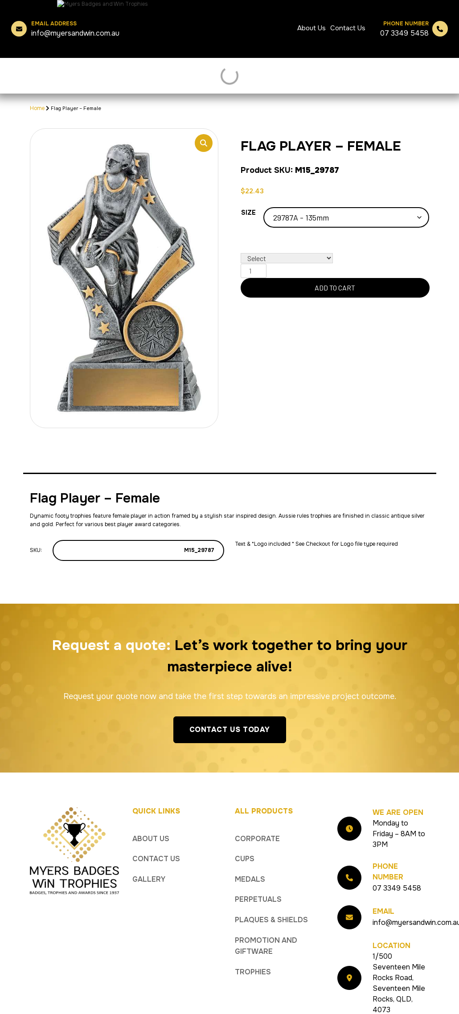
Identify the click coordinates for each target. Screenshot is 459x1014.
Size (248, 213)
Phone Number (388, 860)
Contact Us (347, 28)
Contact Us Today (229, 718)
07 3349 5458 (404, 29)
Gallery (148, 868)
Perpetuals (258, 888)
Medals (250, 868)
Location (391, 934)
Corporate (257, 827)
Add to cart (335, 287)
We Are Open (398, 801)
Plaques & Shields (271, 908)
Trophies (253, 960)
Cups (244, 847)
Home (37, 108)
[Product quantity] (253, 271)
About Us (311, 28)
